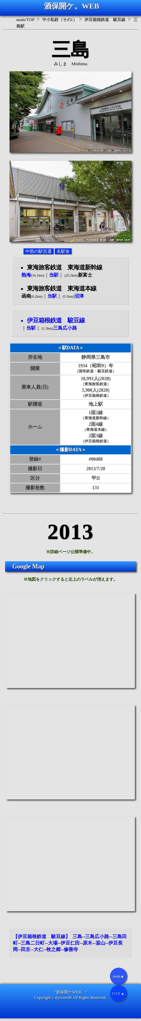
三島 (77, 936)
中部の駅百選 (38, 251)
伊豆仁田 (70, 943)
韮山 (100, 943)
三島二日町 (33, 943)
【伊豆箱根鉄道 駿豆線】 (41, 936)
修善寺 (71, 949)
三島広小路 (97, 936)
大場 (53, 943)
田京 (25, 949)
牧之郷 (53, 949)
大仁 (38, 949)
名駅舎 (63, 251)
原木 (87, 943)
